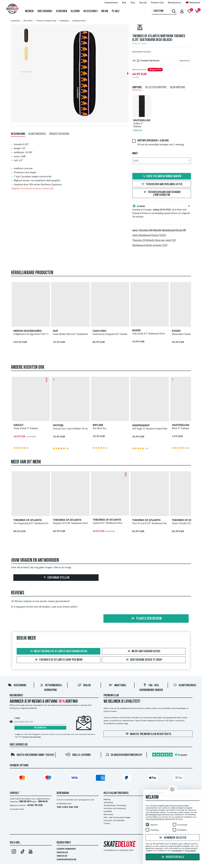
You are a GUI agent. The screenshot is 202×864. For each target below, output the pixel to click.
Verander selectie (173, 837)
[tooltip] (189, 60)
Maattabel (118, 685)
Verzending (17, 685)
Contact (107, 823)
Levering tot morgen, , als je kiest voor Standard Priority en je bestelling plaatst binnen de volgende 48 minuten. (161, 211)
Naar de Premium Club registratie (148, 734)
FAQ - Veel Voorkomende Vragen (117, 817)
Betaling (107, 799)
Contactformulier (17, 809)
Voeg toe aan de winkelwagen (161, 176)
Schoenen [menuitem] (61, 11)
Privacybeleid (62, 852)
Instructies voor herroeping (115, 808)
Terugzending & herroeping (115, 805)
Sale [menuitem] (116, 11)
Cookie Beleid (62, 856)
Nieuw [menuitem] (104, 11)
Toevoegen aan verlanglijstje (162, 184)
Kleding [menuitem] (75, 11)
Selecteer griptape (156, 87)
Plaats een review (146, 619)
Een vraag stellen (56, 577)
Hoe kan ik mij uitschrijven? (31, 737)
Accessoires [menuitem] (90, 11)
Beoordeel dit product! (141, 51)
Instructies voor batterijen (114, 820)
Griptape (137, 87)
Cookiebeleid (176, 850)
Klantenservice (184, 685)
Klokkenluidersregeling (66, 860)
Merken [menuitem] (29, 11)
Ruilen (84, 685)
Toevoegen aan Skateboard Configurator (162, 194)
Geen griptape (177, 87)
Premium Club (111, 695)
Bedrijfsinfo (64, 842)
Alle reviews (108, 814)
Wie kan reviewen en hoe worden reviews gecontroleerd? (40, 601)
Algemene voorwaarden (66, 849)
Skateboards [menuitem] (44, 11)
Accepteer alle (172, 857)
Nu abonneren (40, 728)
